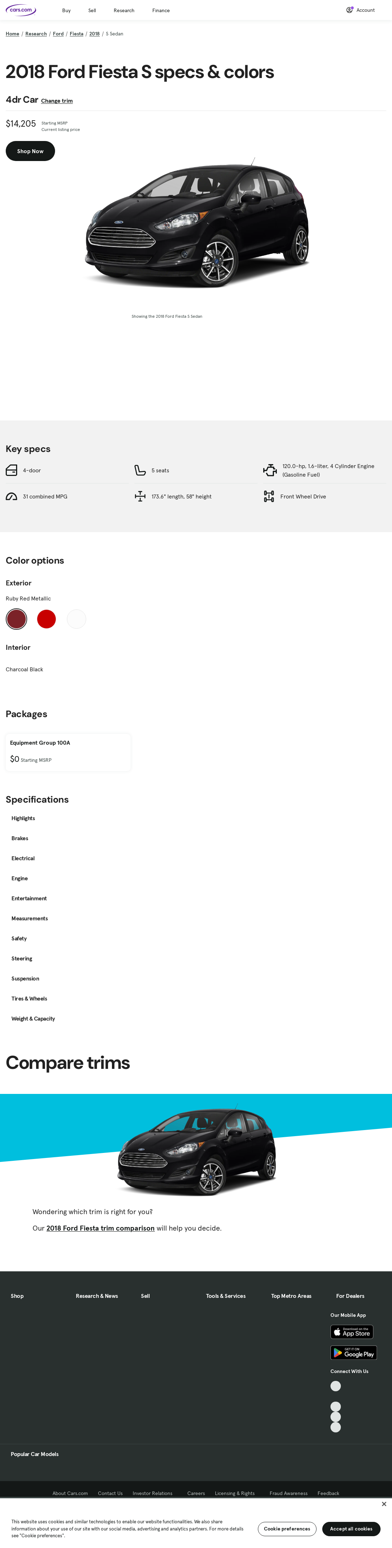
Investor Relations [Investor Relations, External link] (155, 1493)
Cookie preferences (287, 1528)
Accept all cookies (351, 1528)
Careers (196, 1493)
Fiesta (76, 33)
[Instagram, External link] (335, 1417)
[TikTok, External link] (335, 1386)
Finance (161, 10)
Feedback (328, 1493)
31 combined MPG (45, 496)
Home (12, 33)
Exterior (18, 583)
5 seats (160, 470)
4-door (32, 470)
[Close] (384, 1504)
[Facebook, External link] (335, 1396)
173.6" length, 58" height (182, 496)
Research (124, 10)
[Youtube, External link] (335, 1407)
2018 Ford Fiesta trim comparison (100, 1228)
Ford (58, 33)
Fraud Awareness (289, 1493)
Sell (92, 10)
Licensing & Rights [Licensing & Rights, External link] (237, 1493)
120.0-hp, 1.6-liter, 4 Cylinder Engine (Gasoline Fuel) (328, 470)
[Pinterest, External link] (335, 1427)
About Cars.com (70, 1493)
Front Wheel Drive (303, 496)
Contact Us (110, 1493)
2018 (94, 33)
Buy (66, 10)
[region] (196, 1522)
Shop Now (30, 151)
